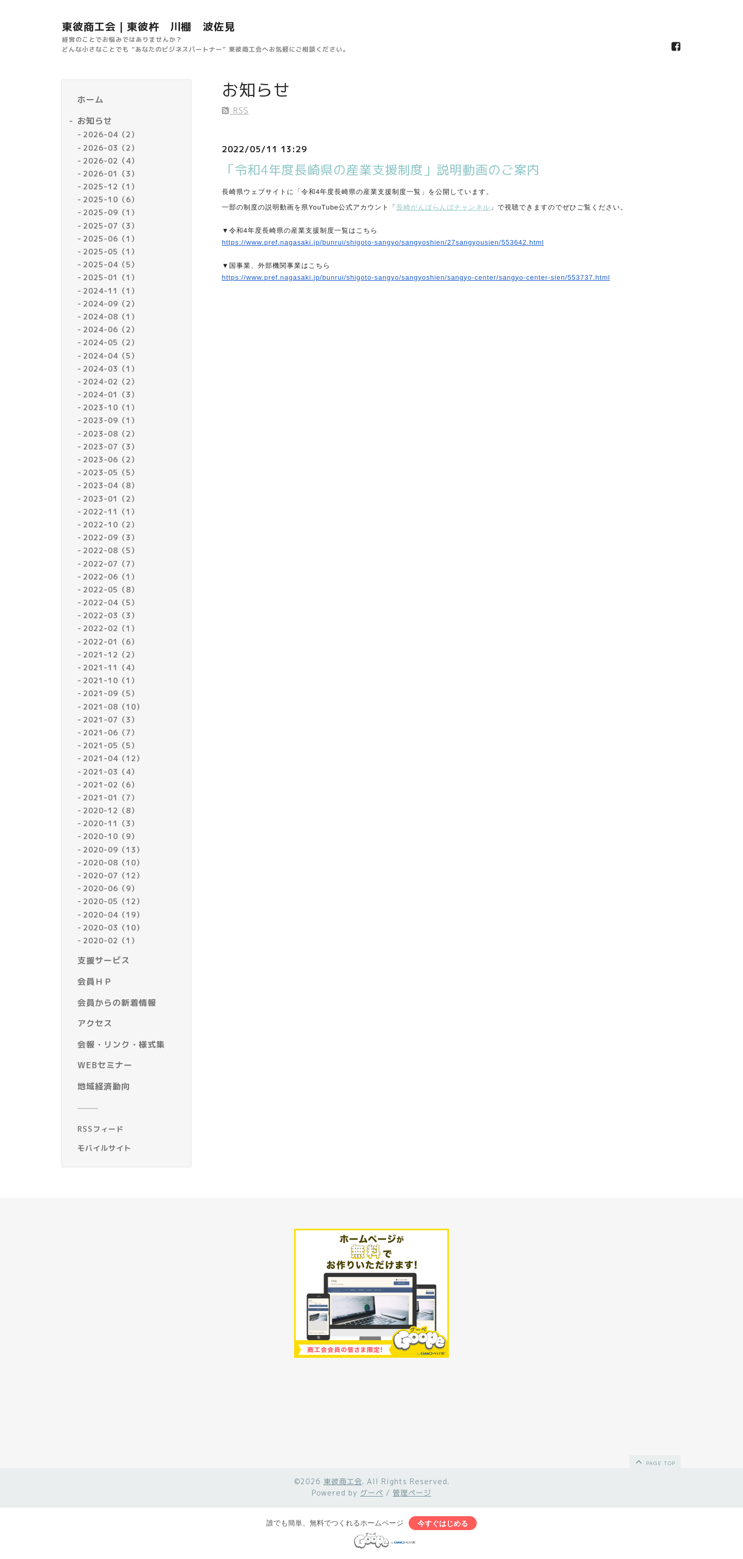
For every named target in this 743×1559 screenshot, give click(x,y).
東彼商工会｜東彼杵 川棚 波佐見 (148, 26)
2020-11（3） (111, 823)
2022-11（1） (111, 512)
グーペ (371, 1493)
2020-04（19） (113, 915)
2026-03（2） (111, 148)
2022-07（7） (111, 564)
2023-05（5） (111, 472)
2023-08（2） (111, 434)
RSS (235, 110)
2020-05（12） (113, 901)
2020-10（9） (111, 836)
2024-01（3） (111, 394)
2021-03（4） (111, 772)
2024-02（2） (111, 382)
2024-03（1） (111, 369)
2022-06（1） (111, 577)
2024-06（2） (111, 329)
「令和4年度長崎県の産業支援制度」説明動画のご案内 (381, 170)
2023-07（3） (111, 447)
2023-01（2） (111, 499)
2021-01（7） (111, 797)
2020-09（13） (113, 850)
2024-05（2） (111, 342)
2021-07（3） (111, 720)
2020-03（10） (113, 928)
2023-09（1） (111, 420)
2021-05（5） (111, 745)
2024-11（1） (111, 291)
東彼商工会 (343, 1481)
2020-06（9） (111, 888)
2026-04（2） (111, 134)
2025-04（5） (111, 264)
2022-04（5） (111, 602)
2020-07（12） (113, 875)
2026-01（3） (111, 174)
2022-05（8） (111, 589)
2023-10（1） (111, 407)
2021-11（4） (111, 667)
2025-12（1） (111, 186)
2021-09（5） (111, 693)
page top (654, 1461)
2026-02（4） (111, 161)
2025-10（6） (111, 199)
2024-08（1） (111, 317)
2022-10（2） (111, 524)
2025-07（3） (111, 226)
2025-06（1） (111, 239)
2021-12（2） (111, 655)
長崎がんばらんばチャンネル (443, 207)
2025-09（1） (111, 212)
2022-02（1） (111, 628)
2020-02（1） (111, 940)
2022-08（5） (111, 550)
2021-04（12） (113, 758)
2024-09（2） (111, 304)
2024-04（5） (111, 356)
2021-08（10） (113, 707)
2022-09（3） (111, 537)
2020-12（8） (111, 810)
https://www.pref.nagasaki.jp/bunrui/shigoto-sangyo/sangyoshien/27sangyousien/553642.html (383, 242)
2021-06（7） (111, 732)
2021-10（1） (111, 680)
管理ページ (412, 1493)
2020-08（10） (113, 862)
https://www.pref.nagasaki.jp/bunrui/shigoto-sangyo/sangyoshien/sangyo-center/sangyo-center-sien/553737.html (416, 277)
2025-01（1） (111, 277)
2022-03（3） (111, 615)
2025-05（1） (111, 251)
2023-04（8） (111, 485)
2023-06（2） (111, 459)
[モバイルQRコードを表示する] (130, 1148)
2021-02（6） (111, 785)
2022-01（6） (111, 642)
